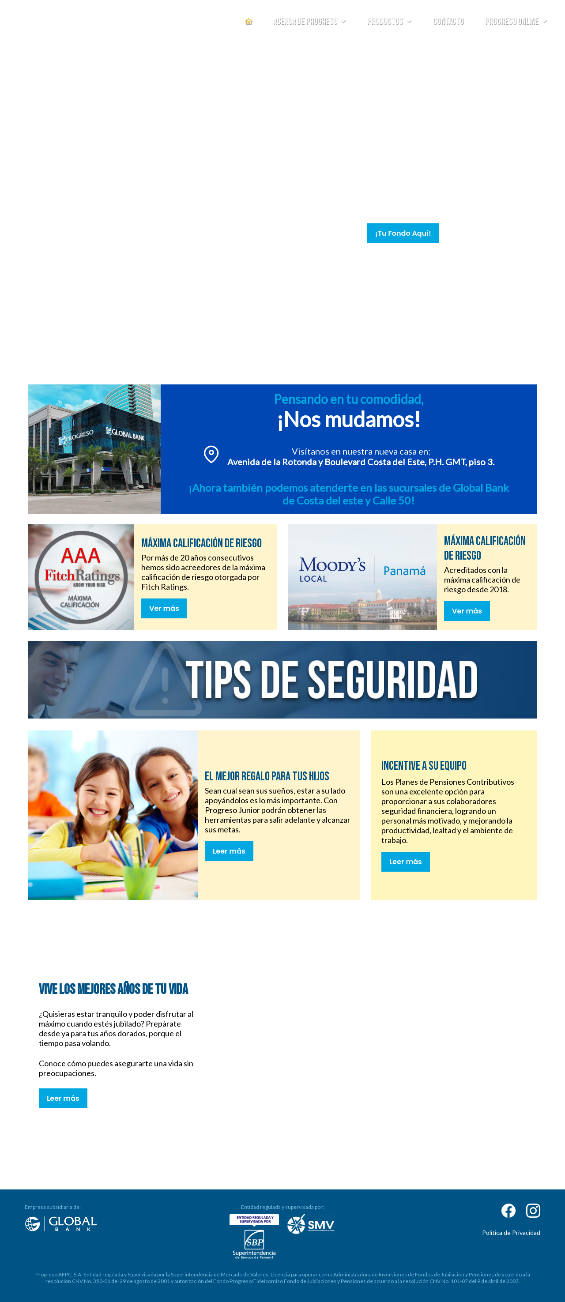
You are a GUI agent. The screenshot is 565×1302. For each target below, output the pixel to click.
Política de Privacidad (511, 1232)
